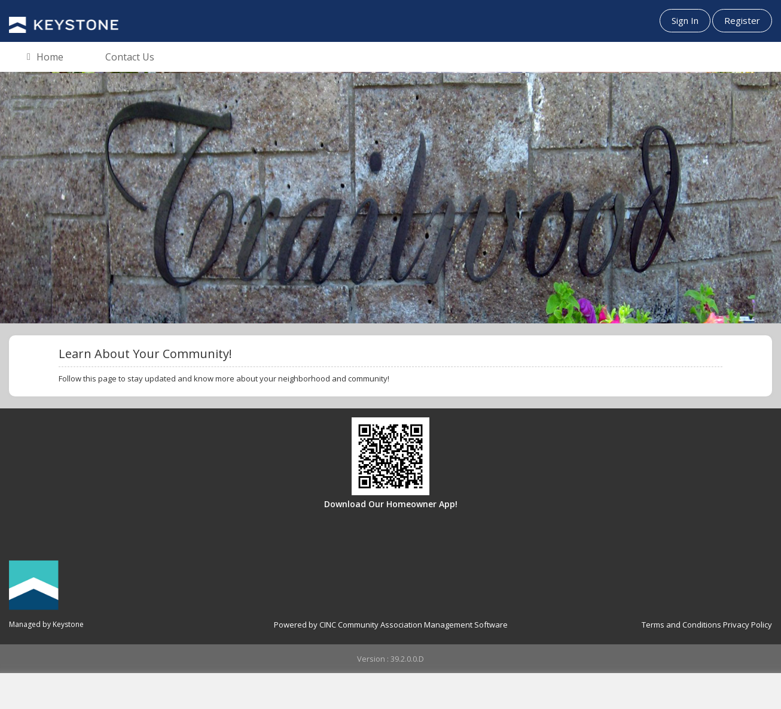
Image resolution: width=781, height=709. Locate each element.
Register (742, 20)
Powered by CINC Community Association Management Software (391, 624)
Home (45, 57)
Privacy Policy (747, 624)
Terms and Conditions (681, 624)
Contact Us (129, 56)
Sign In (685, 20)
